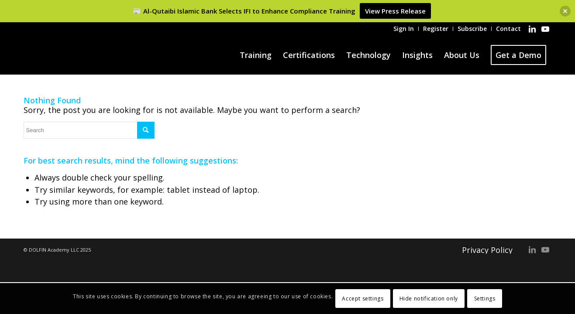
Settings (485, 298)
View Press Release (395, 11)
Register (435, 28)
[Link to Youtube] (545, 28)
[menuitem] (404, 29)
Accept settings (362, 298)
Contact (508, 28)
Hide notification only (428, 298)
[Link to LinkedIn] (532, 28)
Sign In (403, 28)
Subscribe (472, 28)
